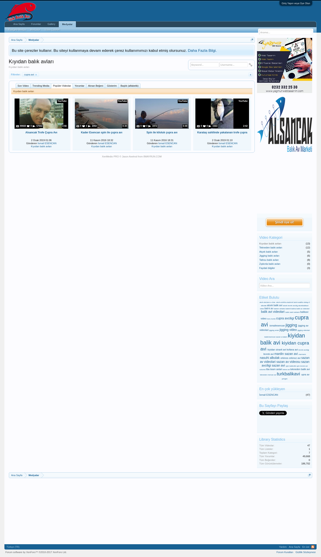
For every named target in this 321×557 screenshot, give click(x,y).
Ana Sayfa (19, 24)
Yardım (283, 547)
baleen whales (279, 309)
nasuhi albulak (270, 358)
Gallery (51, 24)
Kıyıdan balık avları (41, 146)
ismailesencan (277, 325)
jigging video (288, 330)
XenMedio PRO (110, 156)
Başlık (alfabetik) (129, 85)
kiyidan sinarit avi (277, 349)
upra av (305, 374)
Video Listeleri (52, 29)
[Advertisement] (284, 183)
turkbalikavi (288, 373)
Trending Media (40, 85)
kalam (285, 337)
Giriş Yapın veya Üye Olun (296, 3)
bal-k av (269, 308)
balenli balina (291, 309)
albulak (263, 306)
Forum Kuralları (285, 552)
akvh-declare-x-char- (268, 302)
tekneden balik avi (300, 369)
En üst (305, 547)
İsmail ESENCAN (47, 143)
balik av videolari (303, 309)
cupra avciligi (285, 318)
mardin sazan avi (286, 354)
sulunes (263, 370)
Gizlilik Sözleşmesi (305, 552)
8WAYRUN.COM (153, 156)
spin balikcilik (291, 366)
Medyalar (67, 24)
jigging (291, 325)
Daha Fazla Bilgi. (202, 50)
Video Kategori (270, 237)
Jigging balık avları (269, 255)
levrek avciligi (303, 350)
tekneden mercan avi (268, 375)
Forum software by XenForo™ (36, 552)
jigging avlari (274, 330)
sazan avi (278, 365)
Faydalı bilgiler (267, 268)
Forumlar (36, 24)
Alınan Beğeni (95, 85)
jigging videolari (304, 330)
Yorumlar (79, 85)
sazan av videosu (288, 361)
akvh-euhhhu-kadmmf (284, 302)
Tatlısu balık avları (269, 260)
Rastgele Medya (17, 29)
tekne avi (286, 370)
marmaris (302, 354)
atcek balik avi (274, 305)
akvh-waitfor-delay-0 (302, 302)
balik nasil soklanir (292, 312)
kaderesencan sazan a (273, 337)
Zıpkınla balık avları (269, 264)
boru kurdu (271, 319)
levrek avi (268, 354)
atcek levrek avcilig (290, 306)
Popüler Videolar (62, 85)
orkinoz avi (295, 358)
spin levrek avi (302, 366)
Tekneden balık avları (270, 247)
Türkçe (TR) (13, 547)
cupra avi (30, 74)
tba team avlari (274, 369)
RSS (312, 546)
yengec (285, 379)
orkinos (284, 358)
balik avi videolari (273, 311)
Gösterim (112, 85)
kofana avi (292, 349)
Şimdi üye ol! (284, 222)
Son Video (23, 85)
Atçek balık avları (268, 251)
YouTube (61, 101)
